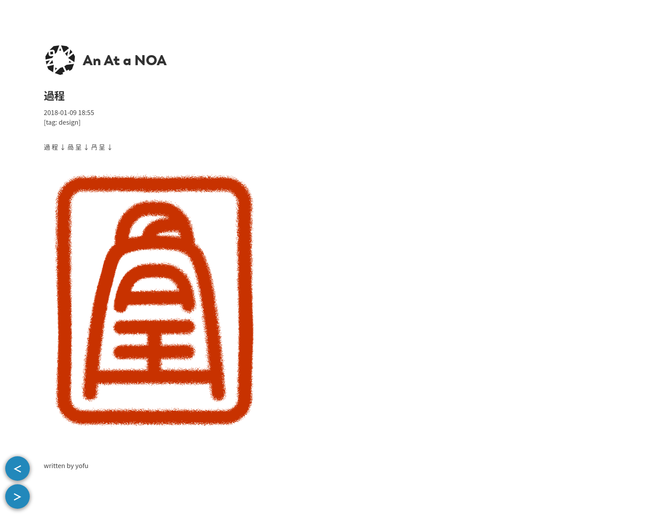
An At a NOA (125, 60)
